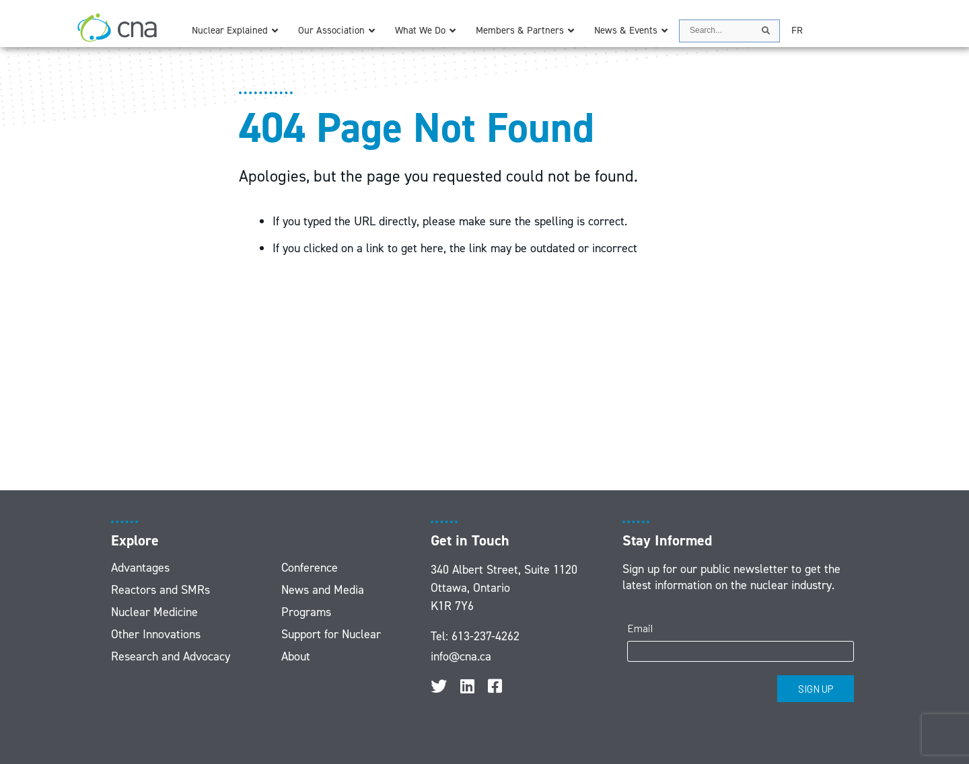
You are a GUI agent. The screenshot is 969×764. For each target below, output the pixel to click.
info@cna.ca (461, 656)
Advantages (140, 567)
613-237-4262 (485, 636)
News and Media (322, 590)
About (295, 656)
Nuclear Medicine (154, 612)
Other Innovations (156, 634)
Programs (306, 612)
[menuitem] (797, 30)
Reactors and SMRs (160, 590)
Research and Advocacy (170, 656)
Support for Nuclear (331, 634)
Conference (309, 567)
